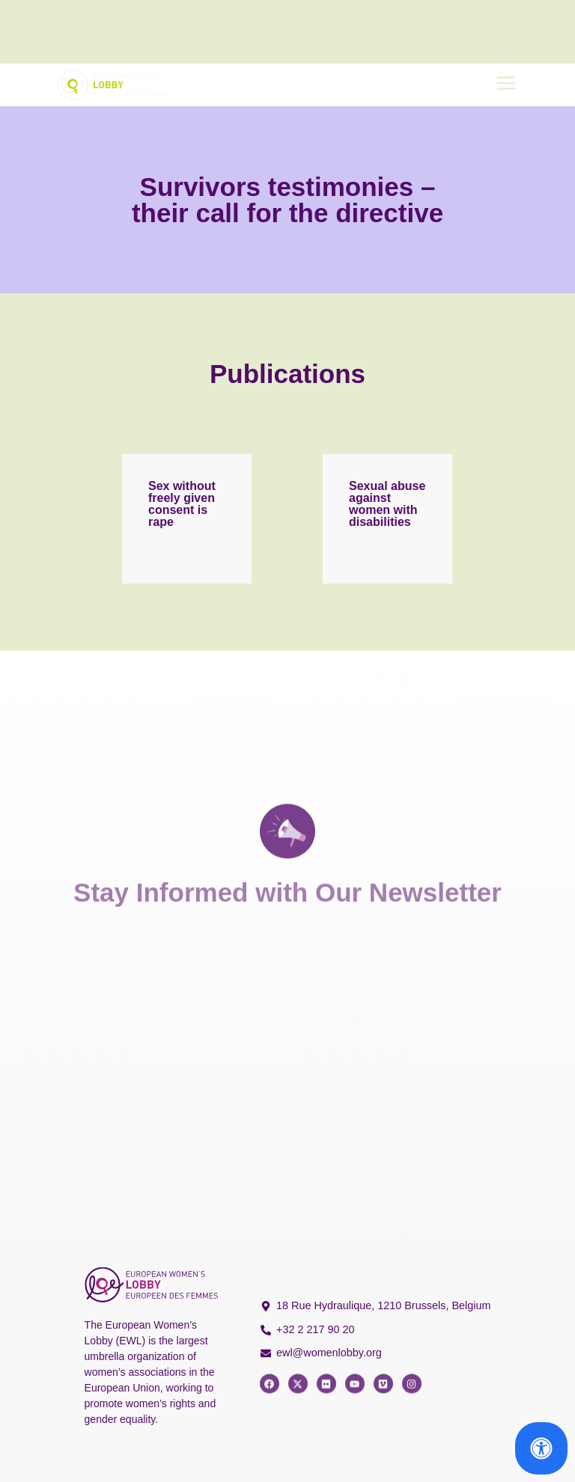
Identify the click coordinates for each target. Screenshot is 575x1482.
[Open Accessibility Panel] (541, 1448)
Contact (384, 31)
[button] (506, 85)
